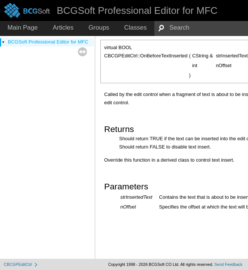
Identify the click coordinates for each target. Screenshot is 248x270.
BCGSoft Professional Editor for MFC (48, 42)
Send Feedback (228, 264)
